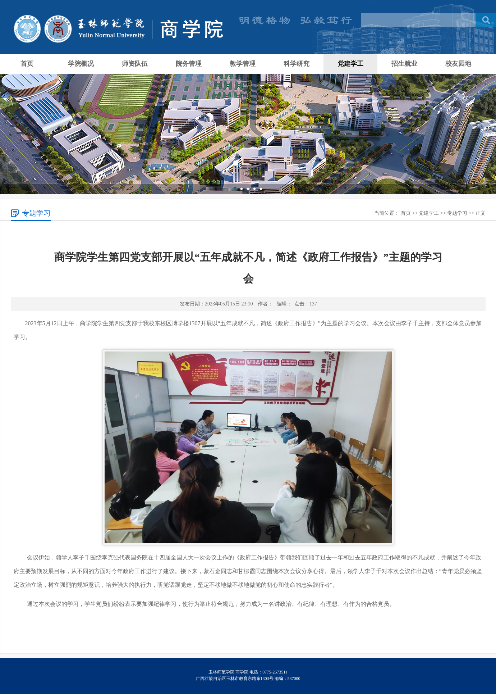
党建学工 (350, 63)
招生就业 (404, 63)
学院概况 (81, 63)
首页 (26, 63)
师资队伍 (135, 63)
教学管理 (243, 63)
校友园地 (458, 63)
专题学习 (457, 213)
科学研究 (296, 63)
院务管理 (189, 63)
